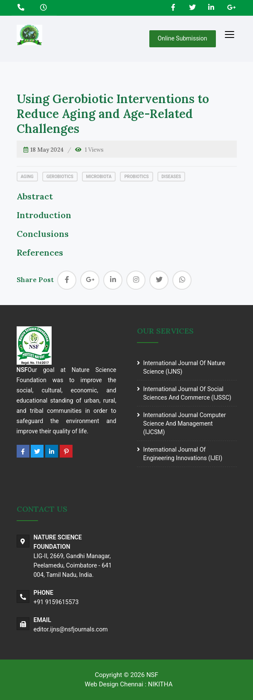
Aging (27, 176)
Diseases (171, 176)
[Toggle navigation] (229, 34)
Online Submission (182, 38)
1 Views (94, 149)
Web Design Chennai (114, 684)
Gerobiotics (60, 176)
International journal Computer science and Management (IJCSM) (184, 423)
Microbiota (99, 176)
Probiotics (136, 176)
